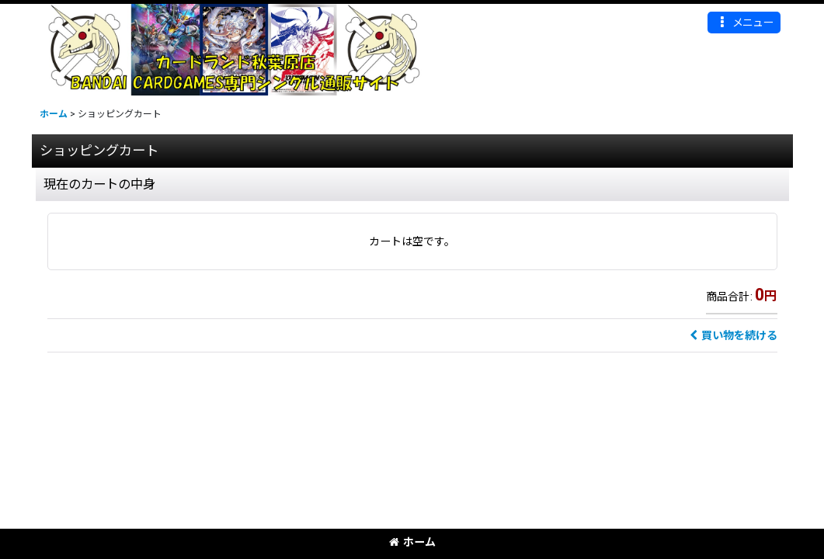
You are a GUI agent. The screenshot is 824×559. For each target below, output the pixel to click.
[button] (744, 22)
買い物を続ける (733, 335)
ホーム (412, 542)
